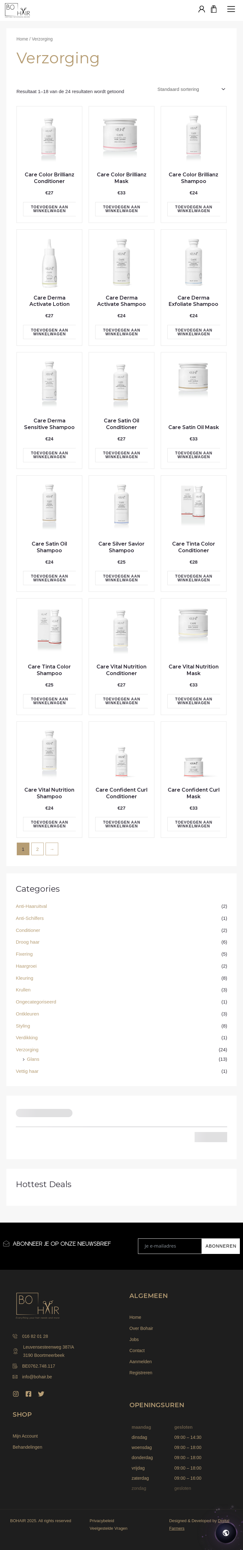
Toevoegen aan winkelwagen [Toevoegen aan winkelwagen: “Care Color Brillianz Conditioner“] (49, 209)
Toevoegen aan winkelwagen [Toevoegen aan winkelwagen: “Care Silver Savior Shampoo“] (121, 578)
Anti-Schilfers (30, 918)
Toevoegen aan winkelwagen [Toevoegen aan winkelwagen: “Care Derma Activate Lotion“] (49, 332)
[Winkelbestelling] (191, 89)
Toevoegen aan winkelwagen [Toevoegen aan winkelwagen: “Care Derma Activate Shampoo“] (121, 332)
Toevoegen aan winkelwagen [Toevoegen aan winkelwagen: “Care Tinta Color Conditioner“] (194, 578)
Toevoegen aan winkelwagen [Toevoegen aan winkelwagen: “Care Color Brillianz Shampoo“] (194, 209)
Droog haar (28, 942)
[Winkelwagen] (214, 9)
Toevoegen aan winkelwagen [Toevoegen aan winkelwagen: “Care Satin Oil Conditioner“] (121, 455)
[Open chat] (226, 1533)
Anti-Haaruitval (31, 906)
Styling (23, 1025)
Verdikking (27, 1037)
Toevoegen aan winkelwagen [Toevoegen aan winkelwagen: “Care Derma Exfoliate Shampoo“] (194, 332)
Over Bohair (141, 1328)
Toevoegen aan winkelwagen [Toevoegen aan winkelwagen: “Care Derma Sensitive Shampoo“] (49, 455)
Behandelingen (27, 1447)
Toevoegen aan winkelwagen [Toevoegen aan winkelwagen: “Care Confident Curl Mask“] (194, 824)
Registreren (140, 1372)
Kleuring (24, 978)
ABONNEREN (221, 1246)
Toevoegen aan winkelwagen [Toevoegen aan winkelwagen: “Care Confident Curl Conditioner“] (121, 824)
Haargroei (26, 966)
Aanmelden (140, 1361)
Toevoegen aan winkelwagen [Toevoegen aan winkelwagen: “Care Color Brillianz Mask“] (121, 209)
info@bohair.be (32, 1377)
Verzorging (27, 1049)
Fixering (24, 954)
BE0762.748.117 (34, 1366)
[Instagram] (16, 1394)
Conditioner (28, 930)
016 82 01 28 (30, 1336)
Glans (33, 1059)
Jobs (134, 1339)
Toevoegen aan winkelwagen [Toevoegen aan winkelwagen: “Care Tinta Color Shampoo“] (49, 701)
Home (22, 39)
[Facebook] (28, 1394)
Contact (137, 1350)
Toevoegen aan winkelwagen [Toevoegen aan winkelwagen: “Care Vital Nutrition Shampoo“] (49, 824)
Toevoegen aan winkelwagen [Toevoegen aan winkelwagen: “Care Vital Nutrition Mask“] (194, 701)
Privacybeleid (102, 1520)
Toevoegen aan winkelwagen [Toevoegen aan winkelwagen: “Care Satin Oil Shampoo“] (49, 578)
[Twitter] (41, 1394)
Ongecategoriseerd (36, 1001)
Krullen (23, 989)
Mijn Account (25, 1436)
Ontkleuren (27, 1013)
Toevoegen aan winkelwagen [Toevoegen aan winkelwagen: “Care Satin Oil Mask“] (194, 455)
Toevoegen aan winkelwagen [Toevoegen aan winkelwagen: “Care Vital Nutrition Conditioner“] (121, 701)
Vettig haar (27, 1071)
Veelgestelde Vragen (109, 1528)
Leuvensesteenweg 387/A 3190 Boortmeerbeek (43, 1351)
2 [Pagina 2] (37, 849)
